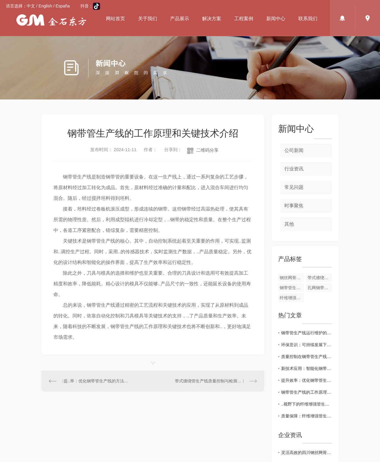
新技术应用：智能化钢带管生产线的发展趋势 (306, 368)
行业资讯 (293, 168)
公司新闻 (293, 150)
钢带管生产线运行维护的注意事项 (306, 332)
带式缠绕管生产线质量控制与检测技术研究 (214, 381)
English (45, 6)
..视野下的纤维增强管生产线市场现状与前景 (306, 404)
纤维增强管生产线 (292, 297)
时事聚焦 (293, 205)
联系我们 (307, 18)
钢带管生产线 (292, 287)
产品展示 (179, 18)
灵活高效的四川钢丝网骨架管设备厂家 (306, 452)
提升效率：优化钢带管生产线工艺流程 (306, 380)
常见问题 (293, 187)
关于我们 (147, 18)
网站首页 (115, 18)
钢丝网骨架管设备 (292, 277)
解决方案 (211, 18)
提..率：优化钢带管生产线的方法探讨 (97, 381)
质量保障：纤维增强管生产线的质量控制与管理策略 (306, 416)
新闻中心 (275, 18)
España (62, 6)
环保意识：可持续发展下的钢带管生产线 (306, 344)
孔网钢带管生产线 (320, 287)
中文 (31, 6)
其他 (289, 224)
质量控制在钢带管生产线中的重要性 (306, 356)
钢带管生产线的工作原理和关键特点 (306, 392)
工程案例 (243, 18)
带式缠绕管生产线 (320, 277)
